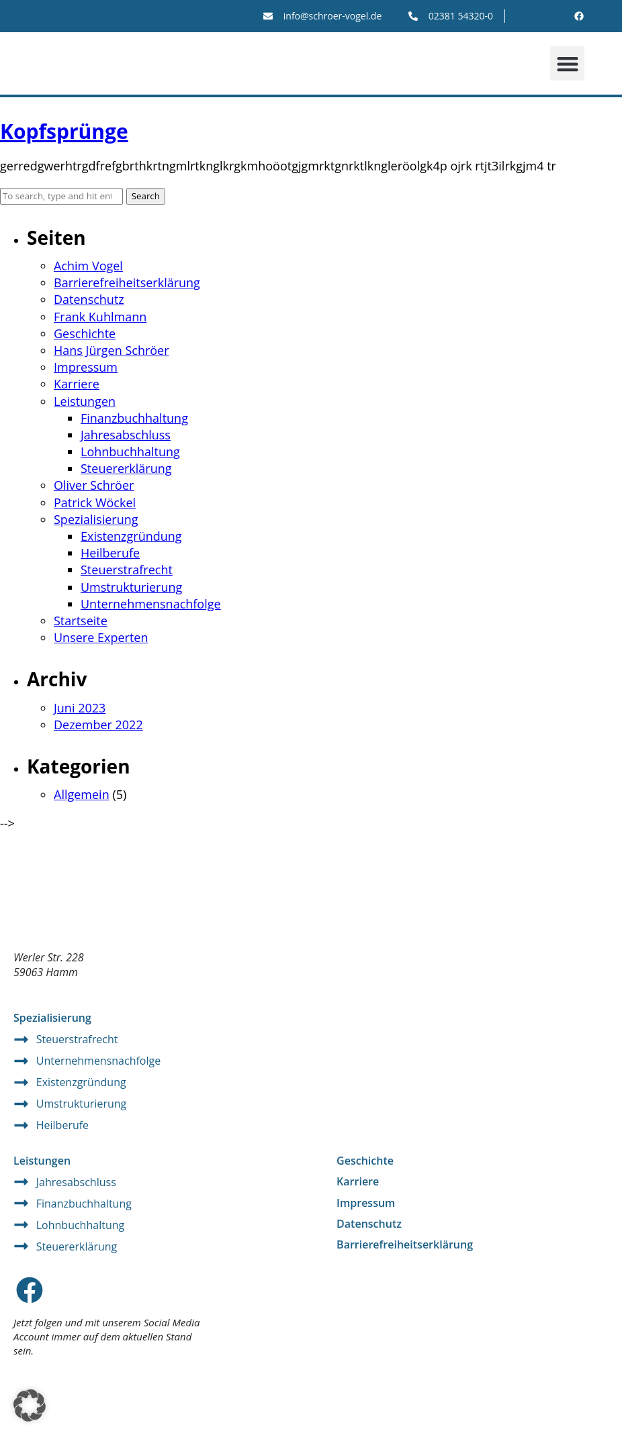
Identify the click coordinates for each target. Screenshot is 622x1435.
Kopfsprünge (64, 131)
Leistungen (85, 401)
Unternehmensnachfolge (151, 604)
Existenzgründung (131, 536)
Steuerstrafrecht (127, 570)
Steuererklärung (126, 468)
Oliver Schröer (94, 485)
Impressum (86, 367)
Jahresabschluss (126, 435)
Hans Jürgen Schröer (111, 350)
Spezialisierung (96, 519)
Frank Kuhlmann (100, 317)
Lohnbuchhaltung (130, 451)
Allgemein (81, 794)
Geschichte (85, 333)
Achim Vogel (88, 266)
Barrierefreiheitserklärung (127, 282)
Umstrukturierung (131, 587)
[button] (567, 63)
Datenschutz (89, 299)
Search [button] (146, 196)
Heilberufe (110, 553)
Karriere (76, 384)
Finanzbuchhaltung (134, 418)
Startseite (80, 621)
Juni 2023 (79, 708)
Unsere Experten (101, 637)
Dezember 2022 (98, 724)
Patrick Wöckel (95, 502)
